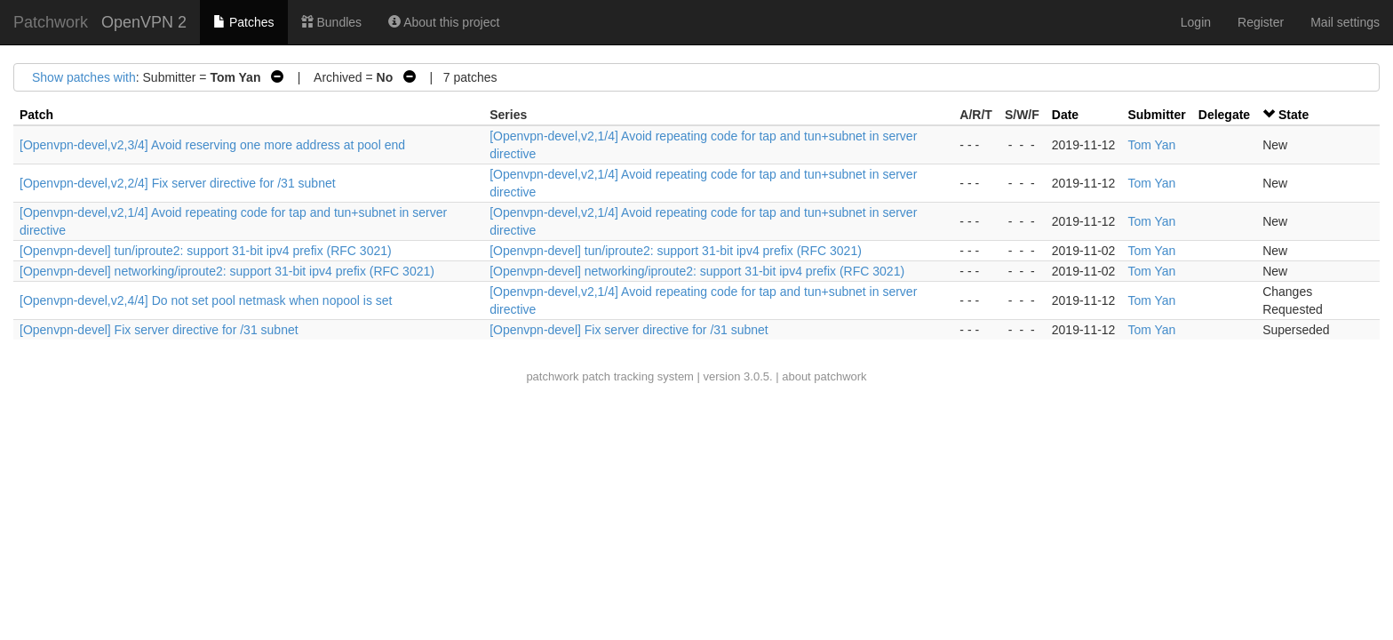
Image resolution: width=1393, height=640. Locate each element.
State (1293, 115)
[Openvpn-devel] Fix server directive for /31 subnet (159, 330)
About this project (443, 22)
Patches (243, 22)
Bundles (331, 22)
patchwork (552, 376)
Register (1261, 22)
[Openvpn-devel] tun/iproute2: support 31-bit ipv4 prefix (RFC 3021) (206, 251)
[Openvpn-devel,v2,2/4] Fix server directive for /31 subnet (178, 183)
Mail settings (1345, 22)
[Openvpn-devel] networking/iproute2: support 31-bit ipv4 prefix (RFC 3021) (227, 271)
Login (1196, 22)
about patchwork (824, 376)
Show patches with (84, 77)
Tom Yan (1151, 145)
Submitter (1156, 115)
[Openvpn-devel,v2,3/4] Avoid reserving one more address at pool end (212, 145)
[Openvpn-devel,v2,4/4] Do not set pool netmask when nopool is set (206, 300)
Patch (36, 115)
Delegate (1224, 115)
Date (1065, 115)
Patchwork (50, 22)
